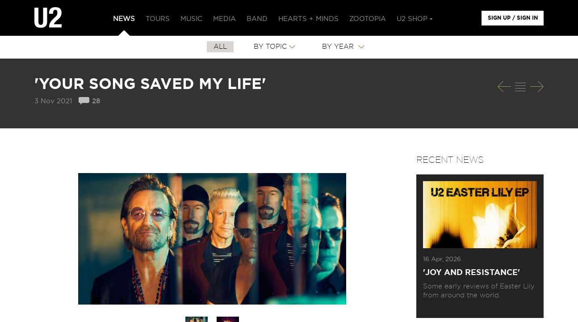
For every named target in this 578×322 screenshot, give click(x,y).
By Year (339, 46)
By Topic (270, 46)
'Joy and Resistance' (471, 273)
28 (96, 101)
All (220, 46)
